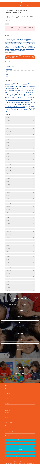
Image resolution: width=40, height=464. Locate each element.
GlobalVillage (13, 39)
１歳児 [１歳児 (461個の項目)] (7, 111)
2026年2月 (8, 125)
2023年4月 (8, 220)
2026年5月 (8, 117)
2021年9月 (8, 273)
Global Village (20, 37)
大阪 (29, 47)
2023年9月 (8, 206)
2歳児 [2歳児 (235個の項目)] (6, 84)
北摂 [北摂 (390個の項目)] (34, 102)
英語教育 (13, 50)
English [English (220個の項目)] (12, 84)
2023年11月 (8, 201)
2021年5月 (8, 284)
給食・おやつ (7, 412)
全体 (7, 74)
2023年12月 (8, 198)
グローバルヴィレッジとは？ (9, 388)
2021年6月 (8, 281)
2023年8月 (8, 209)
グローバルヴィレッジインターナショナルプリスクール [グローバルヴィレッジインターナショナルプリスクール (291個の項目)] (19, 100)
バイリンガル (20, 46)
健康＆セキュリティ (8, 415)
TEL (9, 5)
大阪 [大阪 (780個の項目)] (29, 104)
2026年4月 (8, 120)
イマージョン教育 (9, 42)
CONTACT (16, 5)
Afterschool (10, 37)
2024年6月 (8, 181)
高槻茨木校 (20, 449)
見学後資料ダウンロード (20, 439)
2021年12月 (8, 265)
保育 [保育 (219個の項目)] (27, 102)
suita (19, 40)
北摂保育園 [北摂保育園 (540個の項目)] (21, 104)
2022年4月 (8, 253)
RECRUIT (23, 5)
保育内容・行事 (7, 410)
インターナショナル (17, 42)
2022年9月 (8, 240)
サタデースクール (9, 66)
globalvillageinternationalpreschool (23, 39)
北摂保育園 (17, 47)
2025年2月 (8, 159)
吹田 (26, 47)
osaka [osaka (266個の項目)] (12, 90)
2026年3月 (8, 123)
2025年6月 (8, 148)
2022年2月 (8, 259)
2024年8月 (8, 176)
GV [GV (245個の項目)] (18, 88)
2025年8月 (8, 142)
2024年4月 (8, 187)
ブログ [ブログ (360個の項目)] (13, 102)
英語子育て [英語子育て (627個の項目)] (20, 109)
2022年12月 (8, 231)
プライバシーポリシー (24, 463)
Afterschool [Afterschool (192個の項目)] (8, 84)
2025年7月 (8, 145)
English (29, 5)
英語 (24, 49)
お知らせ (6, 398)
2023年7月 (8, 212)
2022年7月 (8, 245)
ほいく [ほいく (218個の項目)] (20, 90)
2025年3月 (8, 156)
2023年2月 (8, 226)
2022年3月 (8, 256)
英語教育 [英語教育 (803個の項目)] (31, 109)
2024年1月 (8, 195)
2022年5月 (8, 251)
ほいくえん (8, 71)
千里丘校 (22, 47)
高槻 (20, 50)
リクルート (7, 400)
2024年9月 (8, 173)
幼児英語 (17, 49)
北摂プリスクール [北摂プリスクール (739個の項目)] (11, 104)
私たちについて (8, 385)
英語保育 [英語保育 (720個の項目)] (13, 109)
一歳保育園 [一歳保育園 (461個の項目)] (23, 102)
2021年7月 (8, 279)
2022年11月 (8, 234)
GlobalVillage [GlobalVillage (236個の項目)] (25, 84)
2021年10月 (8, 270)
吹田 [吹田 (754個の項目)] (26, 104)
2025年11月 (8, 134)
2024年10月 (8, 170)
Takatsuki (23, 40)
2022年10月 (8, 237)
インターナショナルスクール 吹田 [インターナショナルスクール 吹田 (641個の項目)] (17, 92)
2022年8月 (8, 242)
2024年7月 (8, 178)
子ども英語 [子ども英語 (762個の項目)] (21, 107)
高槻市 (23, 50)
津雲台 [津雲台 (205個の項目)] (7, 109)
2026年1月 (8, 128)
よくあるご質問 (7, 393)
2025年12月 (8, 131)
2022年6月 (8, 248)
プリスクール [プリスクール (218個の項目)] (17, 102)
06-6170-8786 (20, 351)
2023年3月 (8, 223)
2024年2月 (8, 192)
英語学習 (8, 50)
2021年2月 (8, 290)
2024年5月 (8, 184)
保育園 (31, 46)
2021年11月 (8, 267)
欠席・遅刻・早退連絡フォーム (20, 456)
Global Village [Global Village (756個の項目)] (18, 84)
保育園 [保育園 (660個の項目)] (30, 102)
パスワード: (20, 21)
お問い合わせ (7, 403)
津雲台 (21, 49)
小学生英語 (12, 49)
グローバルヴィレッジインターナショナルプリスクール (19, 44)
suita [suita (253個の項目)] (15, 90)
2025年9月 (8, 139)
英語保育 (28, 49)
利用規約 (29, 463)
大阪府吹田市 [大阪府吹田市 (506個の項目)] (13, 107)
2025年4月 (8, 153)
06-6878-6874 (20, 328)
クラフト (24, 43)
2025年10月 (8, 137)
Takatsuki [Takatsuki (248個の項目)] (17, 90)
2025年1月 (8, 162)
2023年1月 (8, 228)
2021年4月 (8, 287)
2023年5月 (8, 217)
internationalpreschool (9, 40)
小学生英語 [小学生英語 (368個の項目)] (27, 107)
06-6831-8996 (20, 316)
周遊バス (6, 417)
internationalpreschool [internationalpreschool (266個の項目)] (24, 88)
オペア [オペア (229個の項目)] (27, 95)
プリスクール (13, 35)
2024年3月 (8, 189)
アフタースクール (29, 40)
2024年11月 (8, 167)
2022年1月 (8, 262)
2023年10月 (8, 203)
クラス (6, 425)
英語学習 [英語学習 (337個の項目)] (26, 109)
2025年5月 (8, 150)
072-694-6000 (20, 339)
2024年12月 (8, 164)
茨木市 (17, 50)
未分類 (7, 76)
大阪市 (31, 47)
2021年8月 (8, 276)
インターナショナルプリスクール (15, 43)
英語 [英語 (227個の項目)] (9, 109)
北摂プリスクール (10, 47)
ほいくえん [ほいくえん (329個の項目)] (24, 90)
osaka (16, 40)
